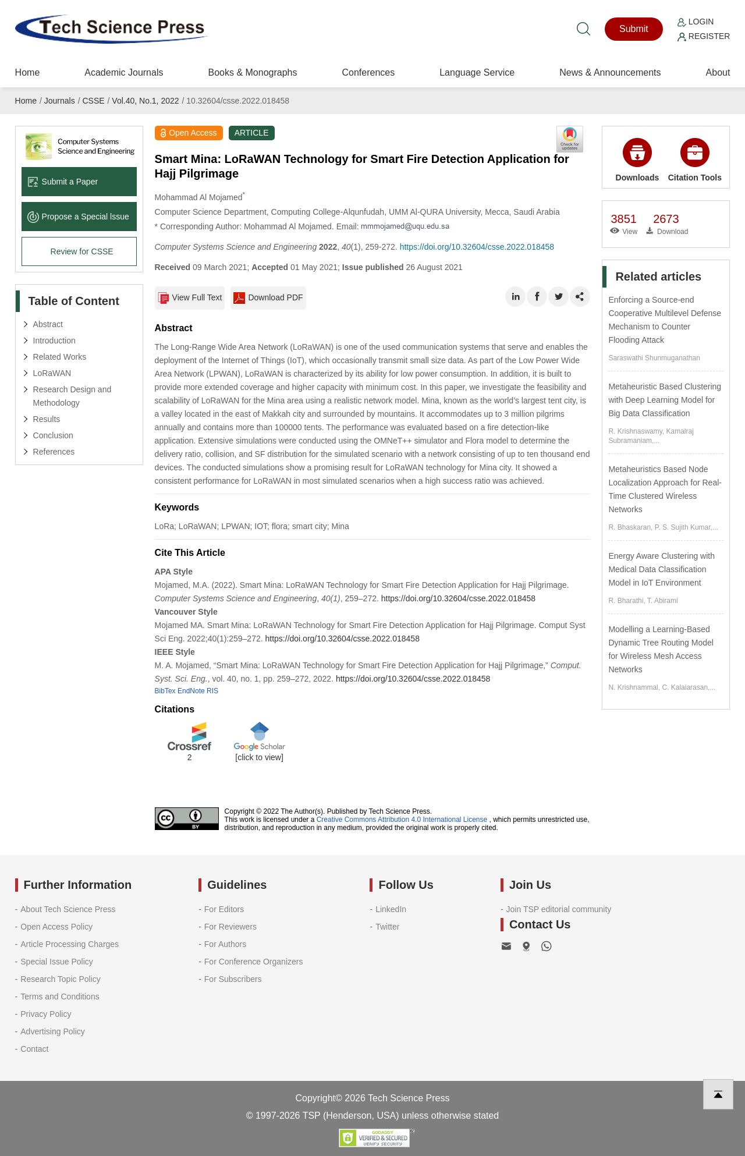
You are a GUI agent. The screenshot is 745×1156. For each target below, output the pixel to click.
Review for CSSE (82, 251)
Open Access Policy (56, 926)
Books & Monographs (252, 72)
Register (703, 36)
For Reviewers (230, 926)
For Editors (224, 909)
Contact (34, 1049)
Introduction (54, 340)
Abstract (48, 324)
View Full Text (190, 298)
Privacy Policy (45, 1014)
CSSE (93, 100)
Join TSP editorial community (559, 909)
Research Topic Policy (60, 979)
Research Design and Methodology (72, 396)
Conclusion (53, 435)
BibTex (165, 691)
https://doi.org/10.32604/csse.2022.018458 (477, 246)
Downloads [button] (637, 160)
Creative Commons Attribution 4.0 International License (402, 819)
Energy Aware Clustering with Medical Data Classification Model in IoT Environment (661, 569)
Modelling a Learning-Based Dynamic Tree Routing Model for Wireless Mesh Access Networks (661, 649)
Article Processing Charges (69, 944)
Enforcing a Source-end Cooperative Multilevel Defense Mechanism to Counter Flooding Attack (664, 320)
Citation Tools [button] (695, 160)
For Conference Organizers (253, 961)
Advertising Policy (52, 1031)
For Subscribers (233, 979)
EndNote (191, 691)
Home (27, 72)
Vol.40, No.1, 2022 (145, 100)
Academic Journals (123, 72)
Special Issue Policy (56, 961)
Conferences (368, 72)
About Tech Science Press (67, 909)
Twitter (387, 926)
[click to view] (259, 757)
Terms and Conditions (59, 996)
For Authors (225, 944)
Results (47, 419)
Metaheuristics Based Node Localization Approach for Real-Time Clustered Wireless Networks (665, 489)
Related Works (60, 356)
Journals (59, 100)
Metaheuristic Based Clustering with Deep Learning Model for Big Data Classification (664, 400)
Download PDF (268, 298)
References (54, 451)
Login (695, 21)
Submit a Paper (62, 181)
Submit (633, 29)
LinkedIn (390, 909)
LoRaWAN (52, 373)
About (718, 72)
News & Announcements (610, 72)
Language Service (477, 72)
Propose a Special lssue (78, 216)
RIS (212, 691)
